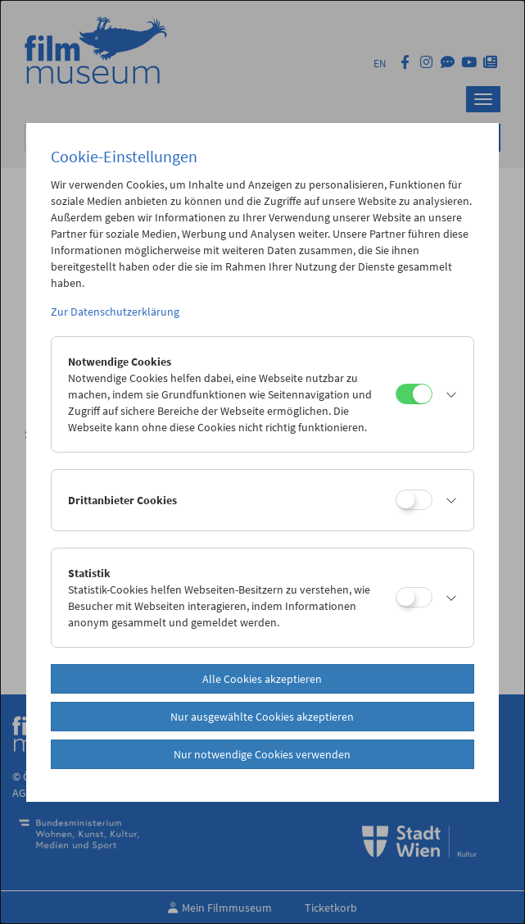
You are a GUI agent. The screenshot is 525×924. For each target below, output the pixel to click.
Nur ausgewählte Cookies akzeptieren (262, 716)
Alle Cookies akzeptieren (262, 678)
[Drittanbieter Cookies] (414, 499)
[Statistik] (414, 597)
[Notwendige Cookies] (414, 394)
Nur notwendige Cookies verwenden (262, 754)
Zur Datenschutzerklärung (115, 311)
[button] (449, 394)
